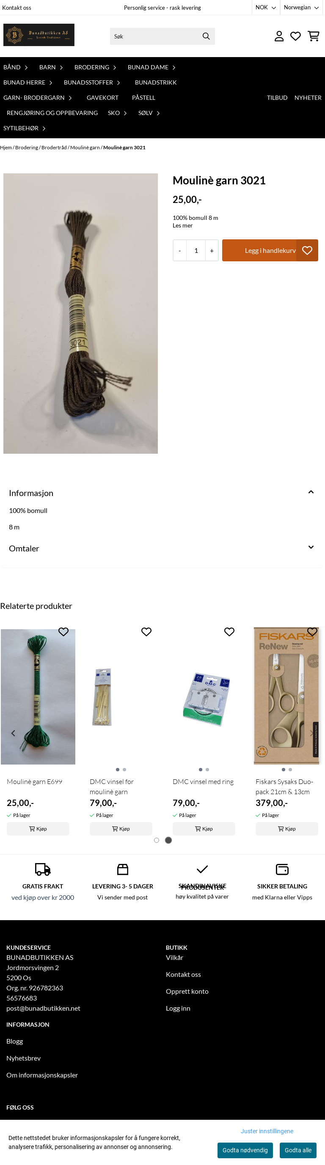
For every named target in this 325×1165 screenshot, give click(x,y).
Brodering (27, 147)
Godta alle (298, 1150)
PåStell (143, 97)
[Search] (206, 36)
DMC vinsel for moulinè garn (112, 786)
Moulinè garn (85, 147)
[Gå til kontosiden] (279, 36)
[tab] (156, 840)
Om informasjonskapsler (42, 1075)
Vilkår (174, 957)
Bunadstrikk (156, 82)
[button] (307, 250)
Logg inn (178, 1008)
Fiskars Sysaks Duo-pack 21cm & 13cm (284, 786)
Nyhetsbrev (23, 1058)
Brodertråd (54, 147)
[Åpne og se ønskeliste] (295, 36)
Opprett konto (187, 991)
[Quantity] (195, 250)
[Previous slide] (13, 733)
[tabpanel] (38, 730)
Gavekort (102, 97)
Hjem (6, 147)
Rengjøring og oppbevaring (52, 112)
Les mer (183, 225)
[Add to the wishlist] (63, 632)
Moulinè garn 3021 (124, 147)
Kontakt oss (16, 7)
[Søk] (162, 36)
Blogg (14, 1041)
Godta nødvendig (245, 1150)
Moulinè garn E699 (34, 781)
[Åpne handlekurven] (313, 36)
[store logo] (39, 36)
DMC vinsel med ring (203, 781)
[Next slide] (311, 733)
